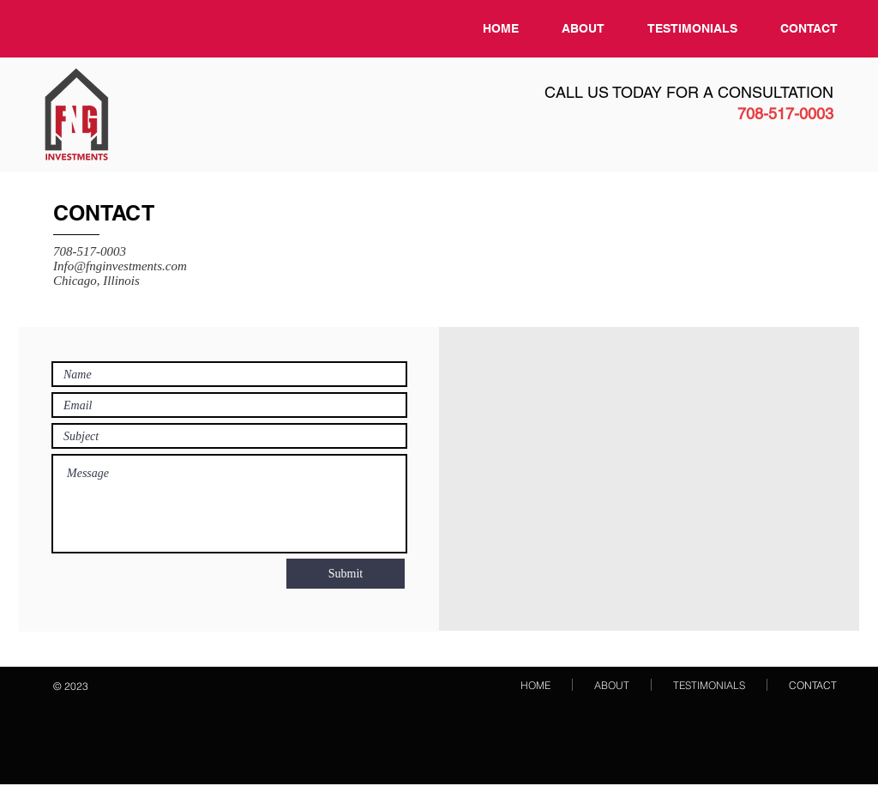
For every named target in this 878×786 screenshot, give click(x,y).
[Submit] (345, 574)
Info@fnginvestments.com (120, 266)
